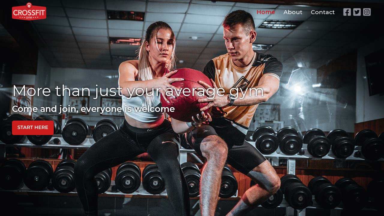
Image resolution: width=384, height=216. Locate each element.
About (293, 12)
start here (32, 127)
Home (265, 12)
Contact (323, 12)
